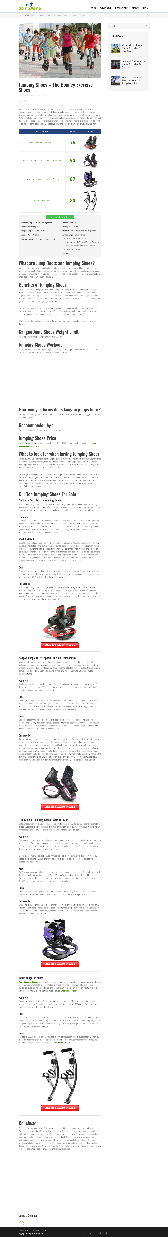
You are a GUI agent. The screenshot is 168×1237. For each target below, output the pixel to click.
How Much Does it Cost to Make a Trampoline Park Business (133, 64)
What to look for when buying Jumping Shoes (79, 231)
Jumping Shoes (47, 15)
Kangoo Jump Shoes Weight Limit (33, 231)
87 (72, 179)
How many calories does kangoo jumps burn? (38, 239)
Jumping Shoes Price (70, 227)
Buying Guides (121, 7)
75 (72, 143)
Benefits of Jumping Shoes (31, 227)
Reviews (135, 7)
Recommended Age (69, 223)
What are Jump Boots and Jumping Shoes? (37, 223)
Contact (44, 1231)
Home (93, 7)
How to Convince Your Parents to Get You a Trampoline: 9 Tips (131, 80)
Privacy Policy (24, 1231)
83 (72, 200)
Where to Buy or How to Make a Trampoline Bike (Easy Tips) (132, 48)
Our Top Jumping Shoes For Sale (74, 235)
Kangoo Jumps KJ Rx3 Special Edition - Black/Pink (42, 160)
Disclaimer (35, 1231)
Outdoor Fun (105, 7)
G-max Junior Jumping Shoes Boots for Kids (42, 179)
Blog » (38, 15)
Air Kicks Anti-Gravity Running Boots (42, 143)
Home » (32, 15)
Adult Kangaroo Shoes (42, 200)
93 (72, 160)
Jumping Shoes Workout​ (30, 235)
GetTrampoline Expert (39, 95)
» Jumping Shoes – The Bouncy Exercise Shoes (72, 15)
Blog (145, 7)
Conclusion (66, 253)
